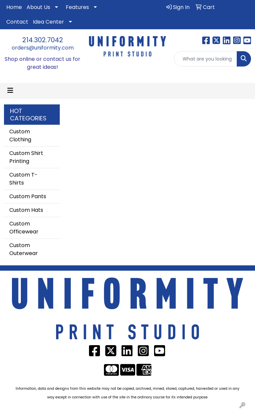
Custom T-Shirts (23, 179)
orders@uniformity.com (43, 48)
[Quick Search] (205, 59)
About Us (38, 7)
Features (77, 7)
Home (14, 7)
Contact (17, 22)
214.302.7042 (42, 40)
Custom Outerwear (23, 249)
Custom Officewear (24, 227)
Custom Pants (27, 196)
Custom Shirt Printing (26, 157)
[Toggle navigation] (10, 90)
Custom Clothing (20, 135)
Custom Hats (26, 210)
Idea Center (48, 22)
